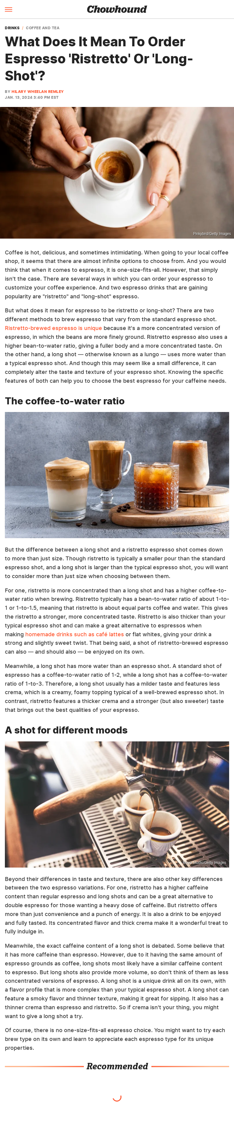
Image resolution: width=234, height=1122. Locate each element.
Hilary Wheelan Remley (38, 91)
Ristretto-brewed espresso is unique (53, 328)
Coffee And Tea (42, 28)
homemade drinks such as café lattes (74, 634)
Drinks (12, 28)
